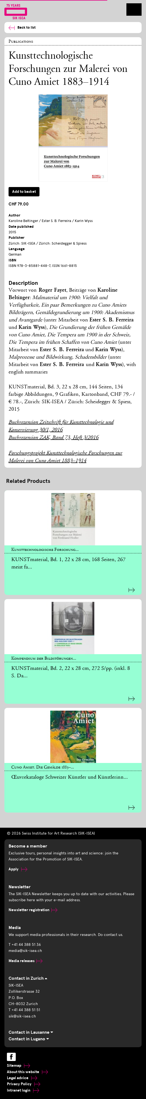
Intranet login (23, 1090)
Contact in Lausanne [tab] (31, 1032)
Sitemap (18, 1065)
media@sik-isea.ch (25, 950)
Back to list (22, 27)
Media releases (26, 961)
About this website (27, 1072)
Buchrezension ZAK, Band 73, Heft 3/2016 (54, 438)
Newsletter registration (33, 910)
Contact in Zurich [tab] (28, 978)
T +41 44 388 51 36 (25, 944)
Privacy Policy (23, 1084)
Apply (18, 869)
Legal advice (22, 1078)
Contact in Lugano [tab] (29, 1039)
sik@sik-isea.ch (22, 1016)
